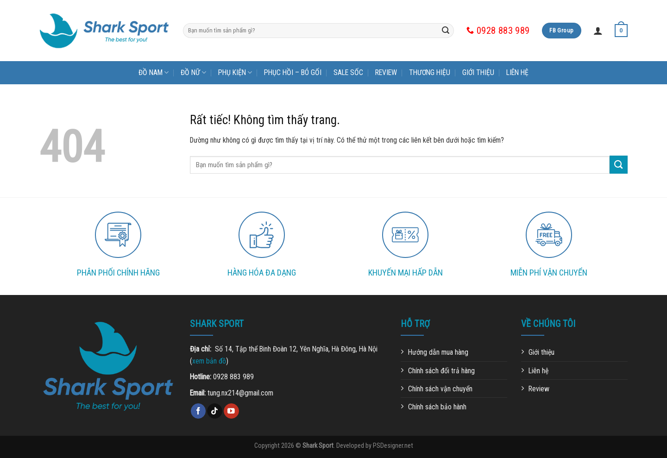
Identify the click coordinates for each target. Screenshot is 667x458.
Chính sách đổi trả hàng (441, 370)
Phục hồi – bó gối (292, 72)
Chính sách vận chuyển (440, 388)
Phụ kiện (235, 72)
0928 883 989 (233, 376)
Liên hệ (517, 72)
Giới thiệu (478, 72)
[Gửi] (445, 30)
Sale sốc (348, 72)
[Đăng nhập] (598, 30)
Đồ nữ (193, 72)
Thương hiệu (429, 72)
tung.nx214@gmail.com (240, 393)
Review (386, 72)
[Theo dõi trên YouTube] (231, 411)
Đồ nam (153, 72)
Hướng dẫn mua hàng (438, 352)
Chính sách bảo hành (437, 406)
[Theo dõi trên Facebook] (198, 411)
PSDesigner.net (393, 445)
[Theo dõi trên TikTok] (214, 411)
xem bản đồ (209, 361)
